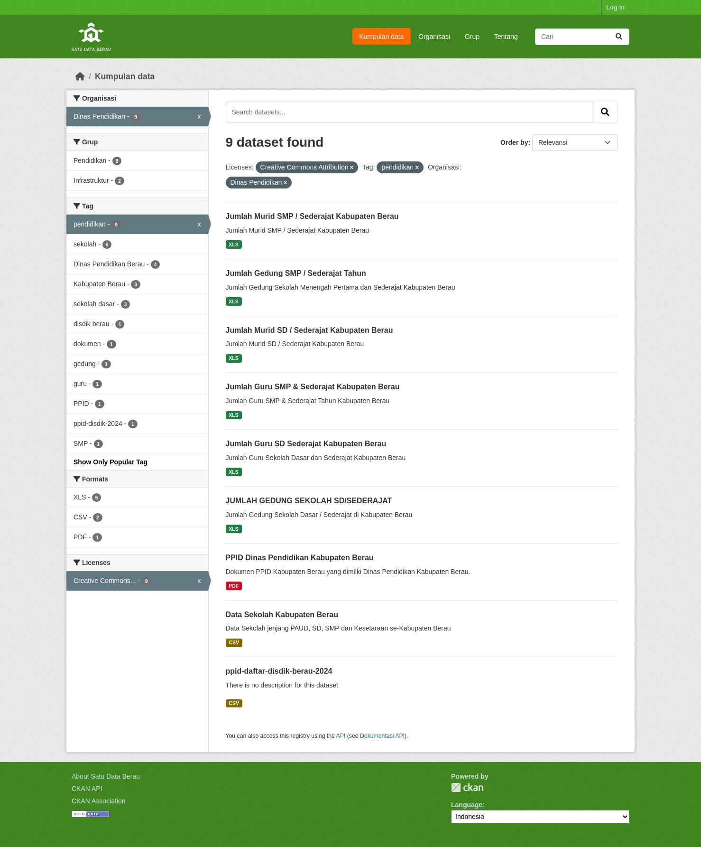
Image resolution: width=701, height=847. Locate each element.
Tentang (506, 36)
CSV (234, 642)
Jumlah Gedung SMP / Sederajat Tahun (296, 273)
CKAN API (87, 788)
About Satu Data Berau (106, 776)
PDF (234, 586)
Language (466, 805)
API (341, 736)
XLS (233, 244)
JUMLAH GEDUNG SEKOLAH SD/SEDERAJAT (309, 501)
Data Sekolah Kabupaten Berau (282, 615)
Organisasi (434, 36)
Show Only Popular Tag (111, 462)
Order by (514, 142)
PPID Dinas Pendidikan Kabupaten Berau (300, 558)
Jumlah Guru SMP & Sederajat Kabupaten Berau (313, 387)
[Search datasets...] (582, 36)
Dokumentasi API (382, 736)
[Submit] (618, 36)
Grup (472, 36)
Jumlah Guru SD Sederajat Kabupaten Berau (306, 444)
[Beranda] (80, 76)
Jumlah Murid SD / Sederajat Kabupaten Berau (309, 330)
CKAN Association (99, 801)
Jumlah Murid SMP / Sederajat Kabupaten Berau (312, 216)
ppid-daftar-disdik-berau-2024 (279, 671)
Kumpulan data (381, 36)
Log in (615, 7)
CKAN (467, 787)
